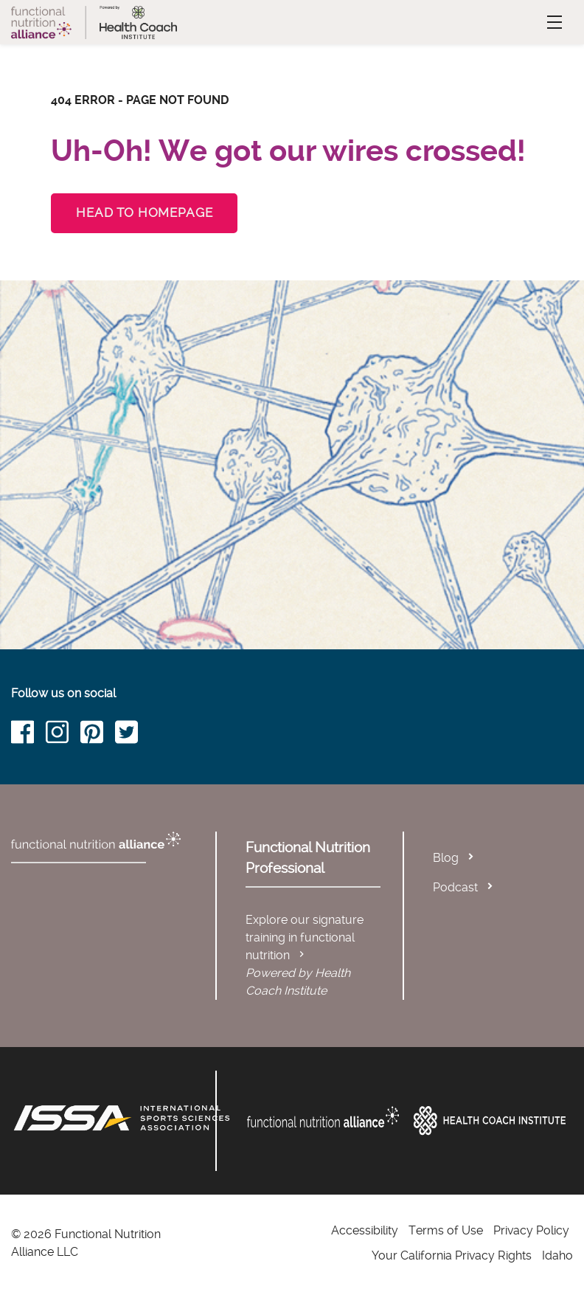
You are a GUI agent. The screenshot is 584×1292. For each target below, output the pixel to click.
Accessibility (364, 1230)
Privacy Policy (531, 1230)
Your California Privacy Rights (452, 1255)
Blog (446, 858)
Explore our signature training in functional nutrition (305, 937)
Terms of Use (446, 1230)
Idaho (557, 1255)
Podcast (455, 887)
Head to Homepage (144, 212)
